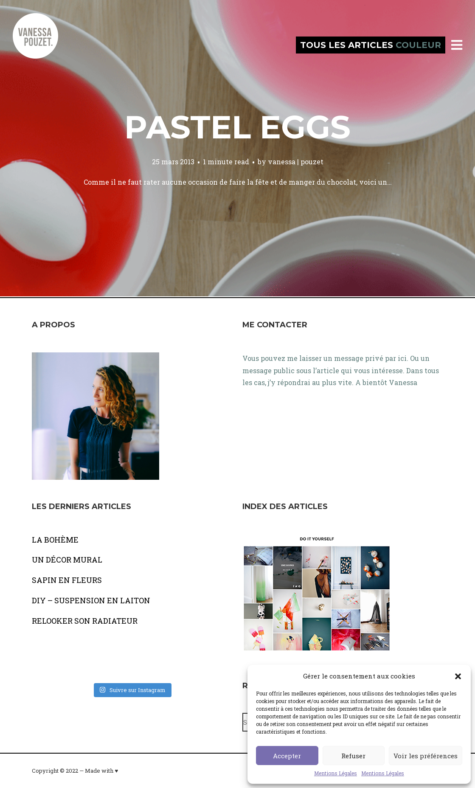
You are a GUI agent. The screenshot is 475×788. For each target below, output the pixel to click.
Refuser (353, 755)
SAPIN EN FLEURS (67, 580)
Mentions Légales (335, 773)
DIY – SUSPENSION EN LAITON (91, 600)
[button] (458, 676)
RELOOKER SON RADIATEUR (85, 621)
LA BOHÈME (55, 540)
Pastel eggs (237, 126)
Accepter (287, 755)
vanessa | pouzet (295, 161)
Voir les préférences (425, 755)
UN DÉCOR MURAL (67, 559)
